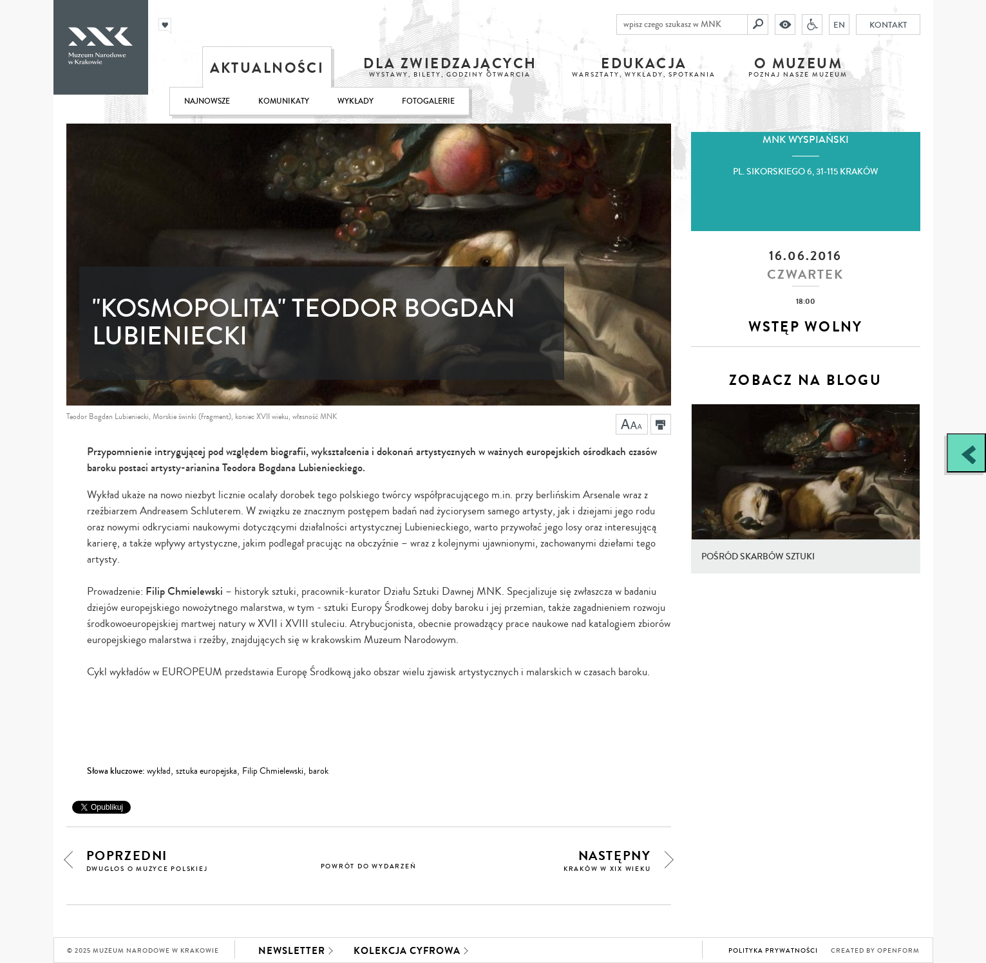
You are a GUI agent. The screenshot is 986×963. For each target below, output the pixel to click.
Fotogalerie (428, 101)
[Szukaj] (758, 24)
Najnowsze (207, 101)
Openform (898, 950)
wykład (159, 771)
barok (318, 771)
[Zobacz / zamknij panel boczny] (966, 452)
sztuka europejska (206, 771)
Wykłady (355, 101)
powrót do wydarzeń (369, 866)
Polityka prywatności (773, 950)
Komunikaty (283, 101)
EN (839, 24)
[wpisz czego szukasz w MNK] (682, 24)
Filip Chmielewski (272, 771)
